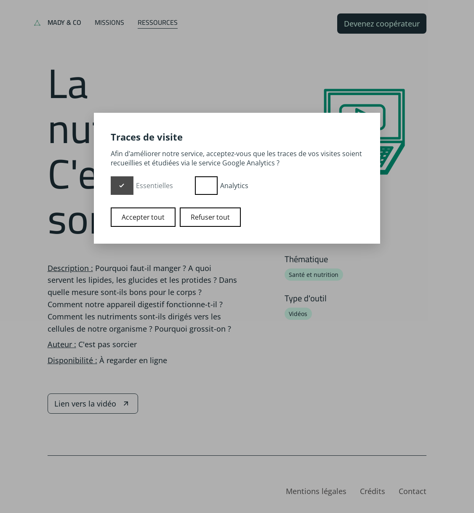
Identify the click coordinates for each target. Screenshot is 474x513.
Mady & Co (64, 22)
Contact (412, 491)
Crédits (372, 491)
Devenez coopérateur (382, 24)
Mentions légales (316, 491)
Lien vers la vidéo (92, 403)
